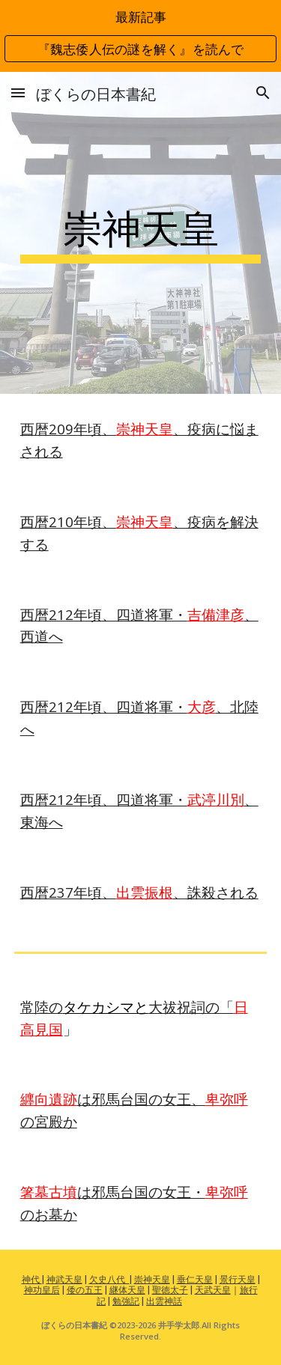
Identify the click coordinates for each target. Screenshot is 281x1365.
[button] (18, 92)
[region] (140, 36)
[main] (141, 233)
